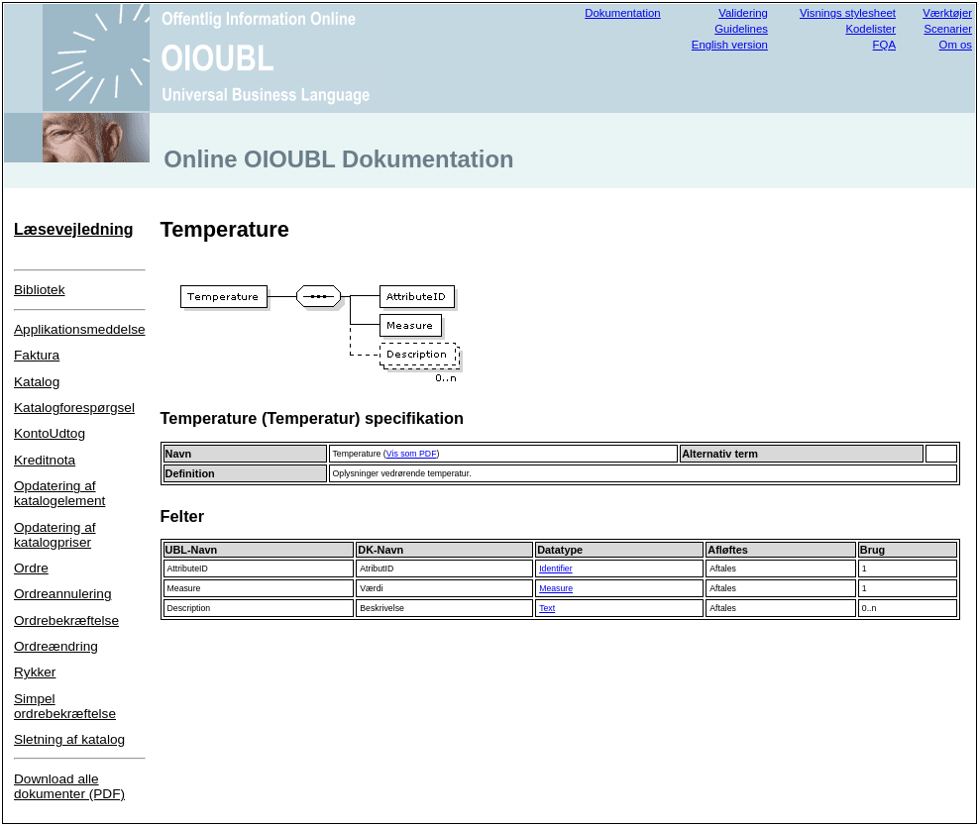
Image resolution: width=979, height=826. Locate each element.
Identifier (555, 568)
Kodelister (870, 29)
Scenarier (948, 29)
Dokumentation (622, 13)
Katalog (36, 381)
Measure (184, 588)
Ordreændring (56, 646)
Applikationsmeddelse (80, 329)
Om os (955, 45)
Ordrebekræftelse (66, 620)
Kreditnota (44, 460)
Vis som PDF (411, 454)
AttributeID (187, 568)
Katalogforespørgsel (74, 407)
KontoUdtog (49, 433)
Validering (743, 13)
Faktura (36, 355)
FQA (884, 45)
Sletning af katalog (69, 739)
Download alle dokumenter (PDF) (69, 786)
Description (189, 608)
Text (547, 608)
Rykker (34, 672)
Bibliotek (39, 289)
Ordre (31, 568)
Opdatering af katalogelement (59, 493)
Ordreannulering (62, 593)
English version (730, 45)
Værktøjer (947, 13)
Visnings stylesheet (848, 13)
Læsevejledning (73, 229)
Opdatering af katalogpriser (55, 535)
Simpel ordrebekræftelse (65, 706)
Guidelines (741, 29)
